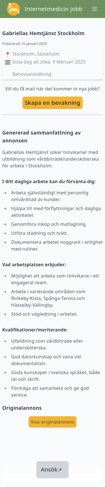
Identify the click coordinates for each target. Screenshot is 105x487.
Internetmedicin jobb (53, 9)
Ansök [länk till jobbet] (51, 469)
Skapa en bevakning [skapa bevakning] (52, 102)
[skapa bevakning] (52, 103)
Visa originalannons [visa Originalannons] (52, 422)
